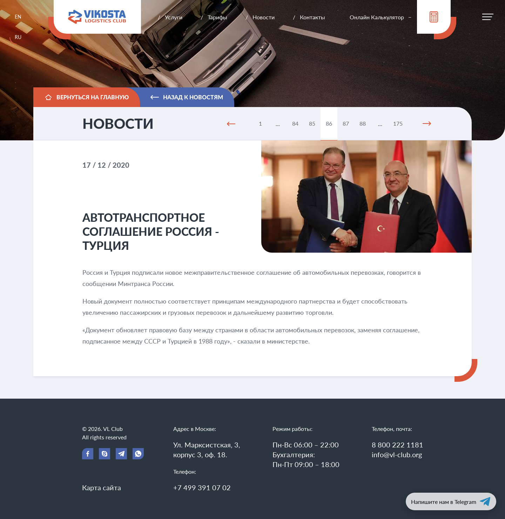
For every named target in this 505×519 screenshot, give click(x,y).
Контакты (312, 17)
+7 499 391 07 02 (202, 487)
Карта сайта (101, 487)
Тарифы (217, 17)
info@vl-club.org (397, 454)
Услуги (173, 17)
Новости (263, 17)
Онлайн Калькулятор (377, 17)
